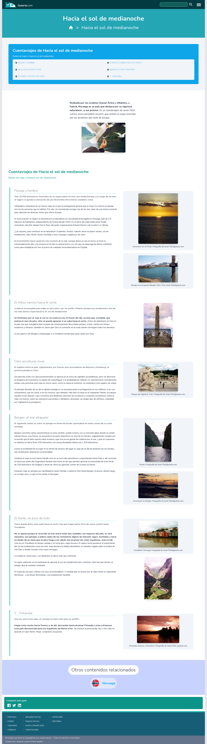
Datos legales (37, 741)
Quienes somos (23, 741)
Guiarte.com (10, 741)
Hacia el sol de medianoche (110, 27)
